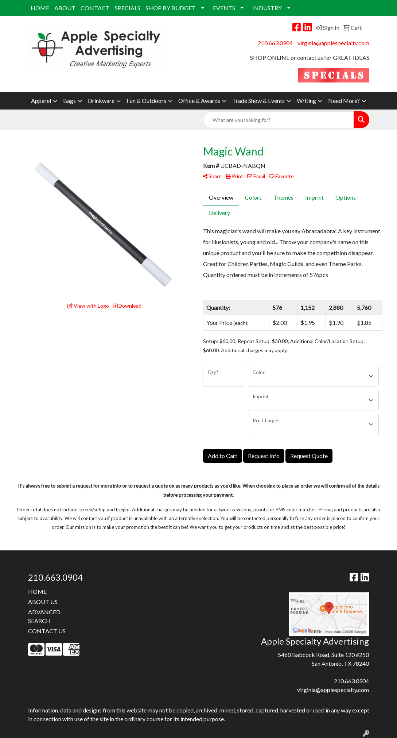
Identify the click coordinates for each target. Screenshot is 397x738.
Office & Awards (199, 100)
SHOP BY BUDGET (170, 7)
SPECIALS (127, 7)
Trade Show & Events (258, 100)
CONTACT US (47, 630)
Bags (69, 100)
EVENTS (224, 7)
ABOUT (64, 7)
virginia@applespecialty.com (333, 42)
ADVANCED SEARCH (44, 616)
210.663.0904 (275, 42)
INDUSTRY (267, 7)
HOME (40, 7)
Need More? (344, 100)
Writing (306, 100)
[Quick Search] (278, 119)
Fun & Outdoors (146, 100)
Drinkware (101, 100)
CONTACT (95, 7)
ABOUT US (43, 601)
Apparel (41, 100)
